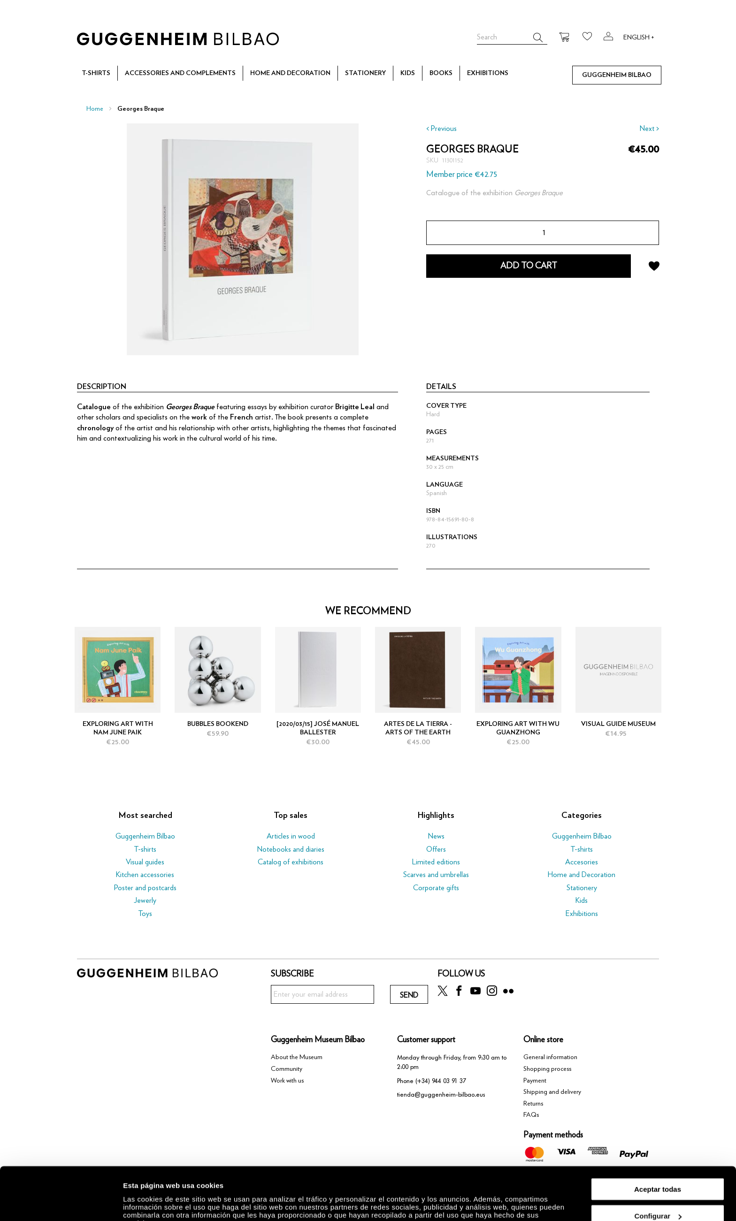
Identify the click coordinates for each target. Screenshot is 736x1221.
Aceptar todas (657, 1144)
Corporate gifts (436, 888)
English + (638, 37)
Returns (533, 1103)
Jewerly (145, 900)
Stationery (582, 888)
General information (550, 1057)
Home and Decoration (581, 874)
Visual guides (145, 862)
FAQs (531, 1115)
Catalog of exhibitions (290, 862)
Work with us (287, 1080)
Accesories (581, 862)
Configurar (658, 1171)
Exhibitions (582, 913)
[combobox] (512, 38)
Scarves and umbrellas (436, 874)
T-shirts (145, 849)
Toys (145, 913)
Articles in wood (291, 836)
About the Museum (296, 1057)
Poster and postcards (145, 888)
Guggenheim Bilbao (145, 836)
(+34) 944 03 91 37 (440, 1081)
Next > (649, 128)
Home (94, 109)
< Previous (441, 128)
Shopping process (547, 1069)
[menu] (368, 73)
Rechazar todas (658, 1198)
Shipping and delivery (552, 1092)
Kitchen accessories (145, 874)
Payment (534, 1080)
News (436, 836)
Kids (581, 900)
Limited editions (436, 862)
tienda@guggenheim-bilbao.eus (441, 1095)
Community (286, 1069)
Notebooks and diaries (290, 849)
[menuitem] (96, 74)
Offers (436, 849)
